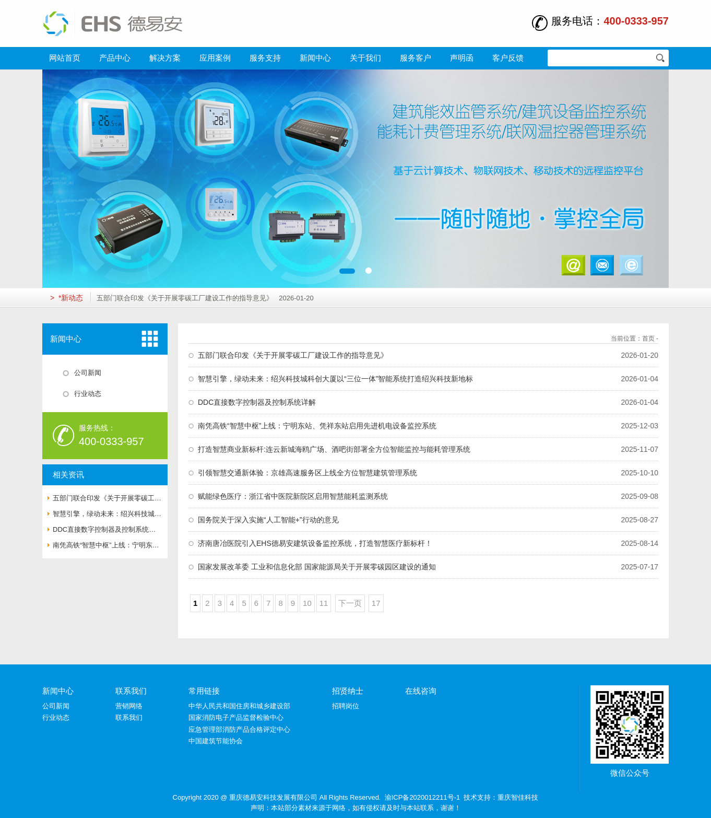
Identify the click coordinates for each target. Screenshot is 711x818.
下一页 (350, 603)
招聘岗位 (345, 706)
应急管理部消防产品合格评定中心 (239, 729)
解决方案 (165, 57)
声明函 (461, 57)
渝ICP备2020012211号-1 (422, 797)
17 (376, 603)
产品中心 (115, 57)
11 (323, 603)
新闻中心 (315, 57)
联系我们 (131, 690)
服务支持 (265, 57)
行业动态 (55, 717)
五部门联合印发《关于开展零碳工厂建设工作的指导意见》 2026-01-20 (205, 298)
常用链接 (204, 690)
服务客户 (415, 57)
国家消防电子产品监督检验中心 (235, 717)
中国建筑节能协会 (215, 741)
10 (307, 603)
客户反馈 (508, 57)
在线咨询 (420, 690)
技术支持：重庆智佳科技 (501, 797)
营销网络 (129, 706)
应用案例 (215, 57)
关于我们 (365, 57)
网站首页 (64, 57)
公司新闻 (55, 706)
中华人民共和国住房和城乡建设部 (239, 706)
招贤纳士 (347, 690)
